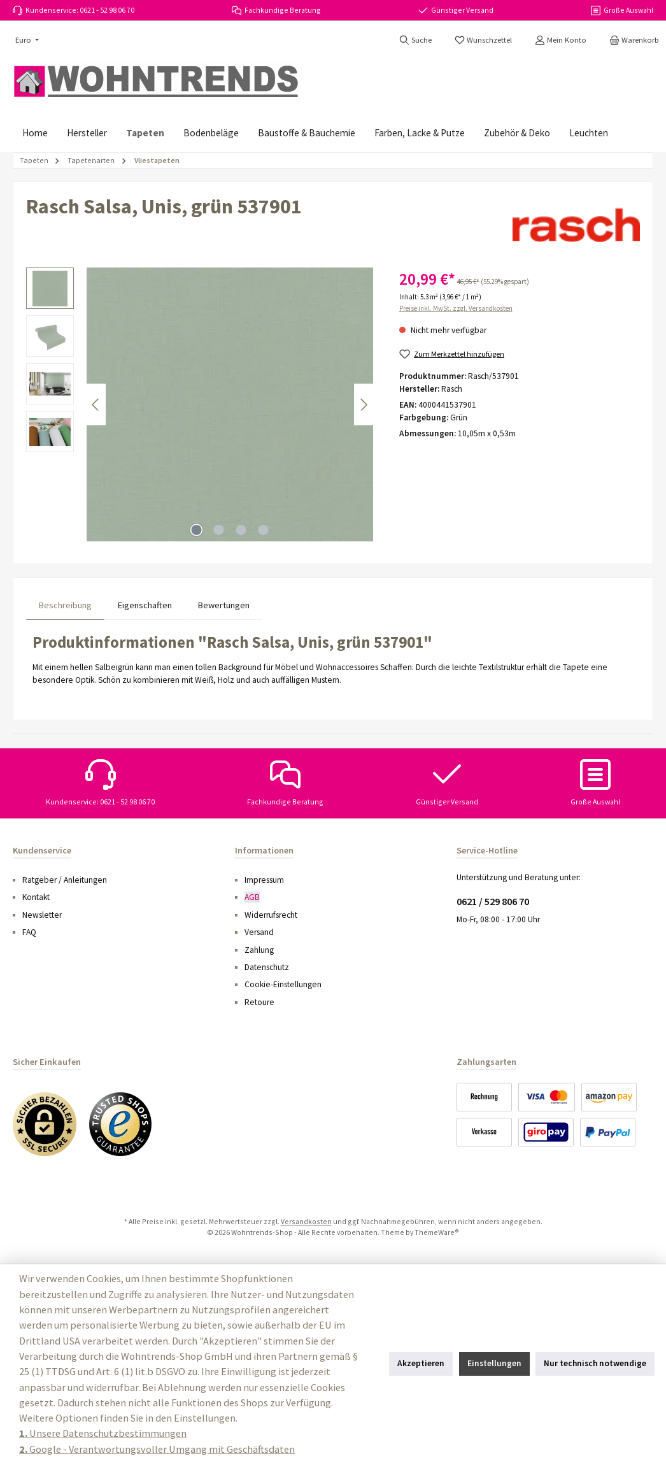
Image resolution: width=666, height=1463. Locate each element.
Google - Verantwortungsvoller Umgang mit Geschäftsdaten (157, 1449)
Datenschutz (266, 967)
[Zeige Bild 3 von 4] (241, 530)
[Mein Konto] (561, 40)
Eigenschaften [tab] (145, 605)
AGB (252, 897)
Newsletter (42, 915)
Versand (259, 932)
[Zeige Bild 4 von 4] (264, 530)
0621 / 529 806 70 (493, 901)
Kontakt (36, 897)
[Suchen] (415, 40)
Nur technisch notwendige (595, 1363)
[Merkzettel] (483, 40)
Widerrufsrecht (270, 915)
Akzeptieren (420, 1363)
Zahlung (259, 950)
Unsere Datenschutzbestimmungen (103, 1433)
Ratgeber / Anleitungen (64, 879)
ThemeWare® (436, 1232)
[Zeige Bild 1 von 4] (197, 530)
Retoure (259, 1002)
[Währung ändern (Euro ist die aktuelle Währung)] (26, 40)
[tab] (65, 605)
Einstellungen (494, 1363)
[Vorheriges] (96, 404)
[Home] (35, 133)
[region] (199, 404)
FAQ (29, 932)
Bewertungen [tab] (224, 605)
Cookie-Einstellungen (283, 984)
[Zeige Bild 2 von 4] (219, 530)
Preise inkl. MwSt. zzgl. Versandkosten (456, 308)
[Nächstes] (363, 404)
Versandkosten (306, 1221)
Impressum (264, 879)
